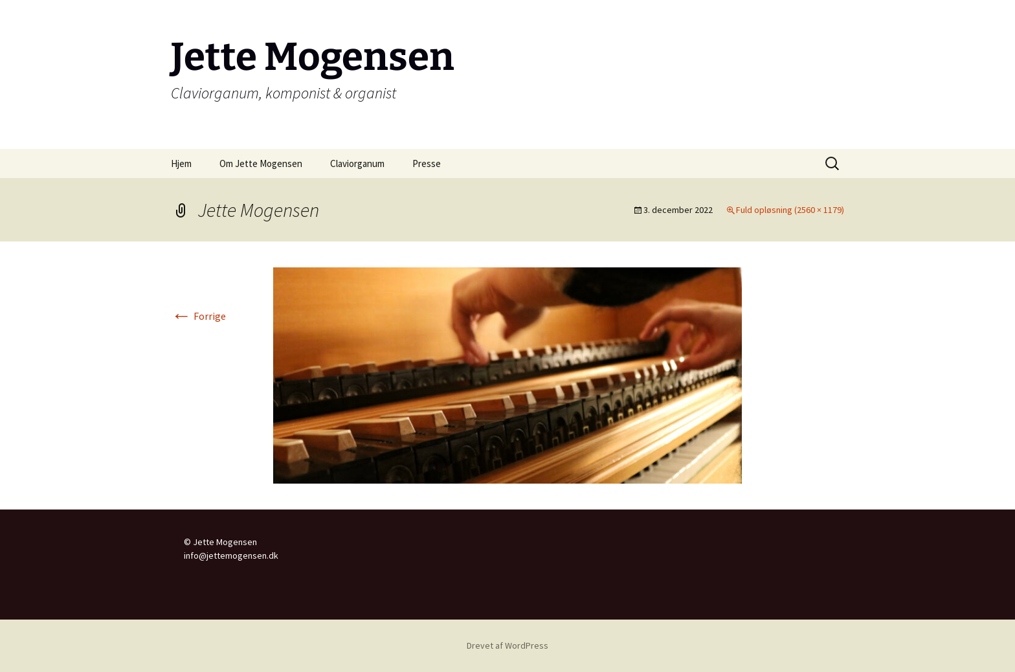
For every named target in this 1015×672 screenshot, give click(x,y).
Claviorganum (357, 163)
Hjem (181, 163)
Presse (426, 163)
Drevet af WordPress (507, 645)
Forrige (198, 315)
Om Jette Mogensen (260, 163)
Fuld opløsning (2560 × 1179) (790, 210)
